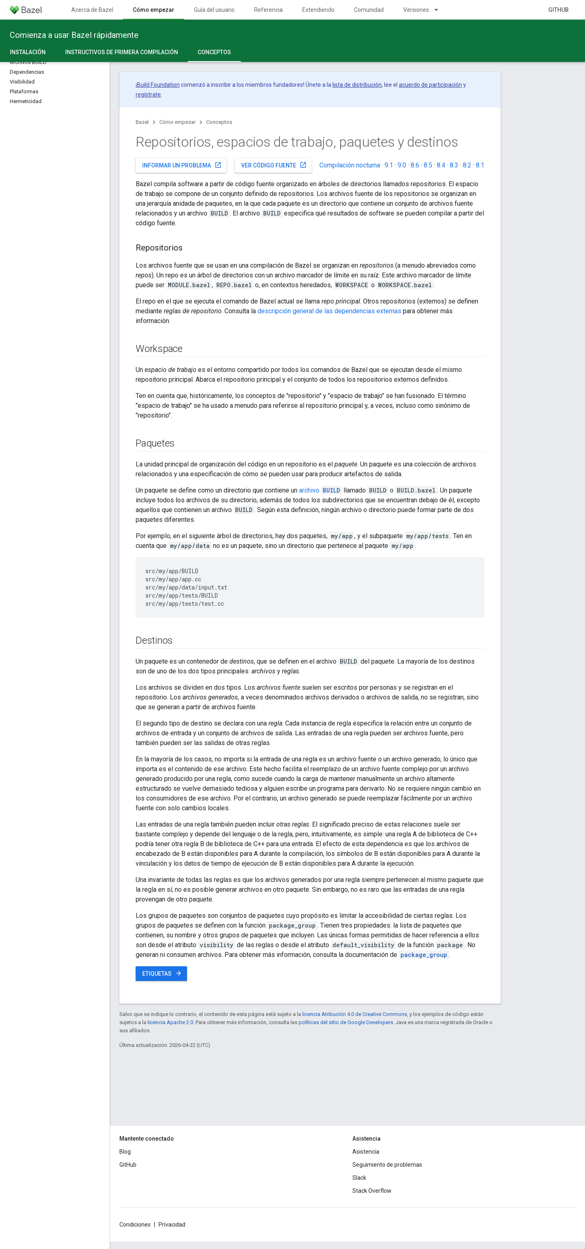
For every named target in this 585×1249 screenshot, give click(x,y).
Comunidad (369, 10)
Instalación (28, 52)
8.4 (441, 165)
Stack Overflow (371, 1190)
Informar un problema (182, 165)
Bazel (142, 122)
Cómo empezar (177, 122)
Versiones (416, 10)
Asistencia (365, 1151)
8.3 (454, 165)
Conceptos (219, 122)
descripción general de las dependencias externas (329, 311)
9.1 (389, 165)
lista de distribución (357, 84)
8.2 (467, 165)
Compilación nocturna (349, 165)
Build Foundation (158, 84)
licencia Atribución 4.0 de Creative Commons (354, 1014)
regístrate (148, 94)
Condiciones (135, 1224)
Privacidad (171, 1224)
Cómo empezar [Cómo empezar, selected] (153, 10)
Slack (359, 1177)
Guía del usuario (214, 10)
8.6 (415, 165)
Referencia (268, 10)
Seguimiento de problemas (387, 1164)
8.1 (480, 165)
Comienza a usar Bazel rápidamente (74, 35)
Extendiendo (318, 10)
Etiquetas (162, 973)
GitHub (558, 10)
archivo (320, 490)
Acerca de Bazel (92, 10)
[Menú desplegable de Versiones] (440, 10)
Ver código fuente (274, 165)
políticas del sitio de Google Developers (346, 1022)
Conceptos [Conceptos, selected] (214, 52)
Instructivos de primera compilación (121, 52)
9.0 (402, 165)
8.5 (428, 165)
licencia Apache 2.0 (170, 1022)
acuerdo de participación (430, 84)
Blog (125, 1151)
